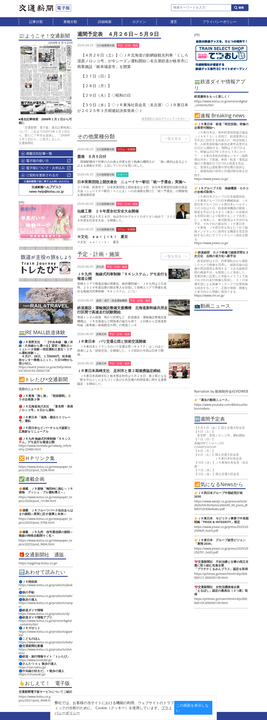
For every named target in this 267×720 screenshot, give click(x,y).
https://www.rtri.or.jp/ (209, 295)
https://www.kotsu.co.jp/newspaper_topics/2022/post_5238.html (45, 468)
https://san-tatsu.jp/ (32, 667)
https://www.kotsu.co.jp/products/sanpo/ (46, 604)
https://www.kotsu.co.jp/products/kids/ (46, 642)
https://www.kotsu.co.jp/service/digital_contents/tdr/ (45, 622)
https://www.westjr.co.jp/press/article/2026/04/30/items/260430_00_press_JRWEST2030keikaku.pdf (221, 505)
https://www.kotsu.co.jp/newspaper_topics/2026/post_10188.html (45, 499)
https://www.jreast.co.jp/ (211, 179)
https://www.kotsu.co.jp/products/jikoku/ (46, 587)
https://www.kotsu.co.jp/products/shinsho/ (45, 651)
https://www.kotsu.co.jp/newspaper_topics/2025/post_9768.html (45, 521)
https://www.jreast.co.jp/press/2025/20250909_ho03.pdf (221, 529)
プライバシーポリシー (127, 711)
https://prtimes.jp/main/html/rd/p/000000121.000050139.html (220, 576)
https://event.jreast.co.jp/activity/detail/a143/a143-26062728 (45, 369)
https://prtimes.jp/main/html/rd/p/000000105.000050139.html (220, 601)
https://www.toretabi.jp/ (35, 660)
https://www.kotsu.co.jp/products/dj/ (44, 614)
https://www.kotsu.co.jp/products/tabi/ (46, 596)
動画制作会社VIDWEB (231, 391)
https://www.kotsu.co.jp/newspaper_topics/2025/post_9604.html (45, 542)
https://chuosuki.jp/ (32, 674)
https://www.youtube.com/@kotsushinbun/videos (221, 406)
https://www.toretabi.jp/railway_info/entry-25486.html (45, 447)
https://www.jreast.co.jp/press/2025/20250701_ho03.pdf (221, 550)
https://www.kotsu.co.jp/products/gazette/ (46, 633)
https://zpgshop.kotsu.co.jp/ (38, 563)
